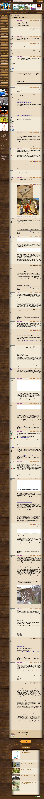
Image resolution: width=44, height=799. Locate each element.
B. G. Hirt (11, 681)
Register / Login (40, 1)
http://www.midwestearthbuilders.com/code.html (24, 502)
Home (2, 1)
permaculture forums (4, 15)
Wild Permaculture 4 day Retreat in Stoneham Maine (28, 783)
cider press (4, 69)
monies (4, 31)
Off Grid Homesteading (20, 232)
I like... (11, 67)
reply (26, 741)
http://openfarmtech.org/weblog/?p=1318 (23, 153)
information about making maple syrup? (29, 775)
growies (4, 18)
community (4, 42)
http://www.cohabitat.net (21, 645)
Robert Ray (12, 431)
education (4, 58)
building (4, 23)
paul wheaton (11, 57)
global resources (4, 66)
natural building (16, 15)
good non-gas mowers (26, 752)
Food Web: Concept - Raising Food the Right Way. (30, 231)
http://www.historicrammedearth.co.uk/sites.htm (24, 498)
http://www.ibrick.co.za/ (20, 653)
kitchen (4, 34)
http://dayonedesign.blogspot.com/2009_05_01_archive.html (26, 216)
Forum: (12, 15)
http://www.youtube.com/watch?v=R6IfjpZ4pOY (24, 115)
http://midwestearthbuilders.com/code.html (24, 437)
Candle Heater (24, 761)
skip (4, 61)
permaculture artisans (4, 53)
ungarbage (4, 39)
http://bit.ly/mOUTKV (20, 619)
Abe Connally (12, 218)
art (4, 50)
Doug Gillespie (11, 369)
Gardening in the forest (26, 769)
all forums (4, 85)
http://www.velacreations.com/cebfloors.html (24, 224)
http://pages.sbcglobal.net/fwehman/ (23, 25)
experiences (4, 64)
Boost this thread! (26, 747)
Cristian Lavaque (11, 20)
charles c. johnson (11, 178)
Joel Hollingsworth (12, 149)
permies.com (4, 77)
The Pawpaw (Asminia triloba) (27, 763)
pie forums (4, 80)
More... (26, 793)
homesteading (4, 26)
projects (4, 72)
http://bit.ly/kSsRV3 (20, 620)
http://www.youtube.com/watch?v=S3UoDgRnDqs (25, 107)
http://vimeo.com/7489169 (21, 646)
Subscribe (5, 1)
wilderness (4, 45)
